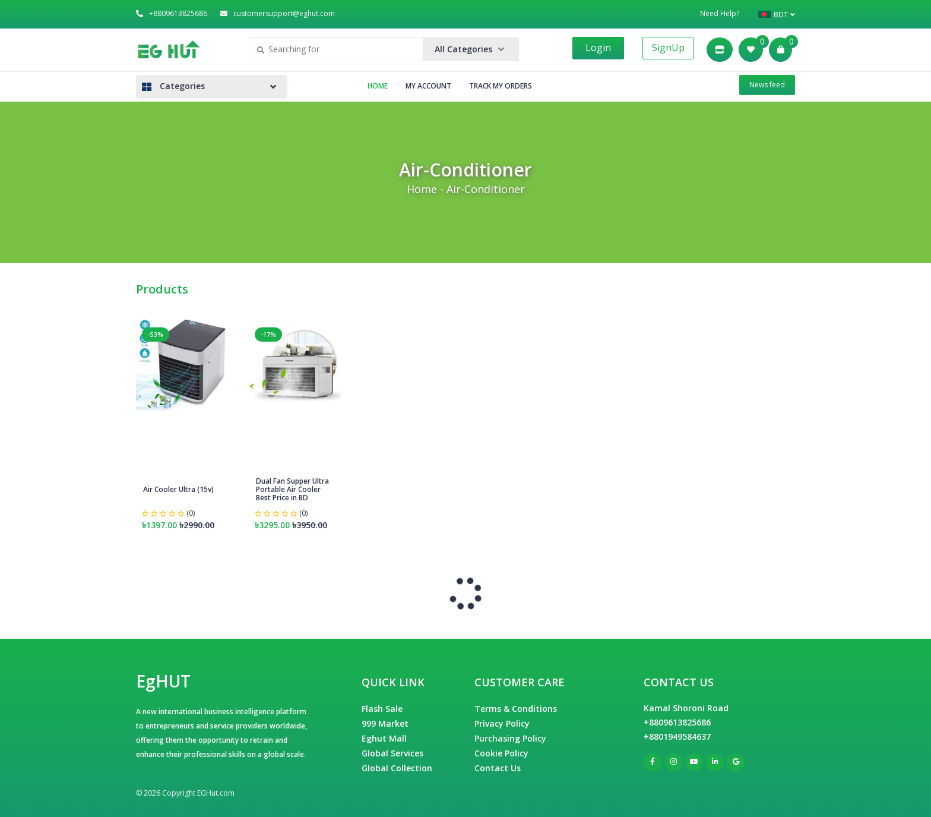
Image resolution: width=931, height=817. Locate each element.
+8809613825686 (677, 722)
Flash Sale (382, 708)
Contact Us (497, 768)
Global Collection (397, 768)
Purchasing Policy (510, 738)
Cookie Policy (501, 753)
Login (598, 47)
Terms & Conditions (515, 708)
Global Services (392, 753)
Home (378, 86)
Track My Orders (500, 86)
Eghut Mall (384, 738)
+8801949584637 (677, 736)
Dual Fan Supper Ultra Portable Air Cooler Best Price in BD (292, 489)
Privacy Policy (502, 723)
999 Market (385, 723)
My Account (428, 86)
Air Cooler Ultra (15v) (178, 489)
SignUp (668, 47)
